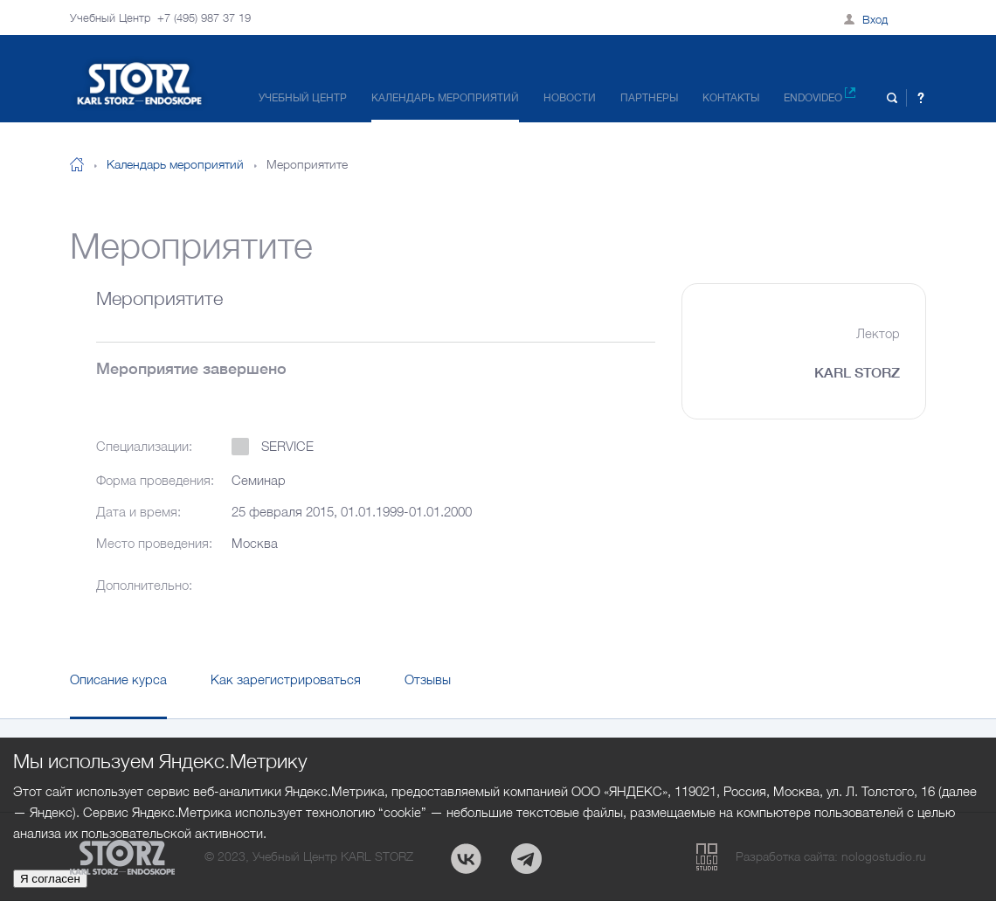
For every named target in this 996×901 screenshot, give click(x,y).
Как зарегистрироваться (286, 679)
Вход (875, 19)
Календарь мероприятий (445, 97)
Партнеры (649, 97)
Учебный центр (303, 97)
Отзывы (428, 679)
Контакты (730, 97)
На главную (77, 164)
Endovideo (819, 95)
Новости (569, 97)
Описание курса (118, 679)
